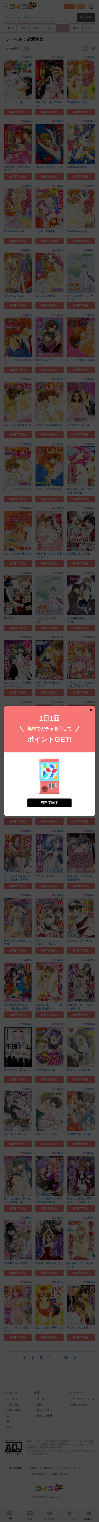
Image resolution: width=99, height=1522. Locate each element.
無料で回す (49, 779)
